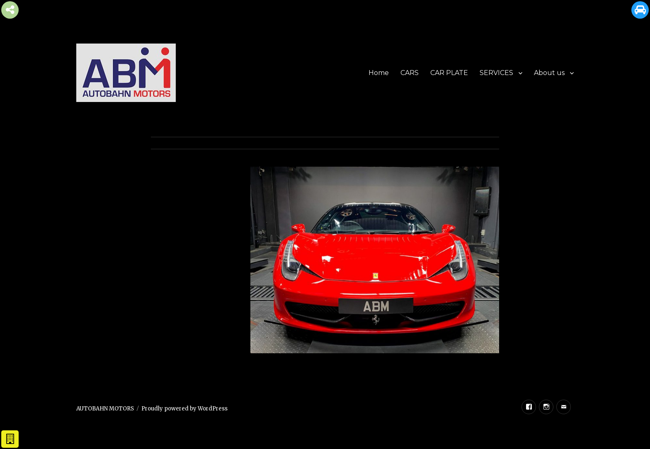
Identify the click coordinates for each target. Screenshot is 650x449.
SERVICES (496, 73)
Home (379, 73)
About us (549, 73)
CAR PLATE (449, 73)
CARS (409, 73)
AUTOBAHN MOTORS (105, 408)
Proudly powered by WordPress (184, 408)
